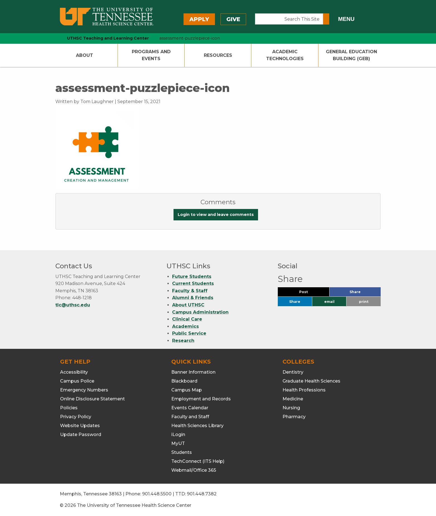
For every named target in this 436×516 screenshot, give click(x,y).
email (329, 302)
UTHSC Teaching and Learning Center (108, 38)
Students (181, 452)
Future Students (191, 276)
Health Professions (304, 390)
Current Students (193, 283)
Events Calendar (189, 407)
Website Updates (80, 425)
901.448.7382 (202, 493)
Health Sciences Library (197, 425)
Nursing (291, 407)
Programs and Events (151, 55)
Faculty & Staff (189, 290)
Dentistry (293, 372)
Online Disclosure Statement (92, 398)
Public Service (189, 333)
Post (310, 293)
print (363, 302)
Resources (218, 55)
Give (233, 19)
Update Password (80, 434)
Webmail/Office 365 (193, 470)
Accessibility (74, 372)
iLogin (178, 434)
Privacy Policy (75, 416)
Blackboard (184, 381)
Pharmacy (294, 416)
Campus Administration (200, 312)
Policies (69, 407)
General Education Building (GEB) (351, 55)
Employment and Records (201, 398)
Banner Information (193, 372)
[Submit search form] (326, 19)
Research (183, 340)
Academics (185, 326)
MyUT (178, 443)
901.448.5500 (157, 493)
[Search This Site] (289, 19)
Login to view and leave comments (216, 214)
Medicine (293, 398)
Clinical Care (187, 319)
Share (364, 293)
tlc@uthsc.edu (72, 305)
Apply (199, 19)
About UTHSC (188, 305)
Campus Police (77, 381)
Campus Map (186, 390)
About (84, 55)
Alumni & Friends (192, 297)
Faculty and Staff (190, 416)
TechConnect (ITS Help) (197, 461)
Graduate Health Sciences (311, 381)
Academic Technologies (285, 55)
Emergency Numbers (84, 390)
